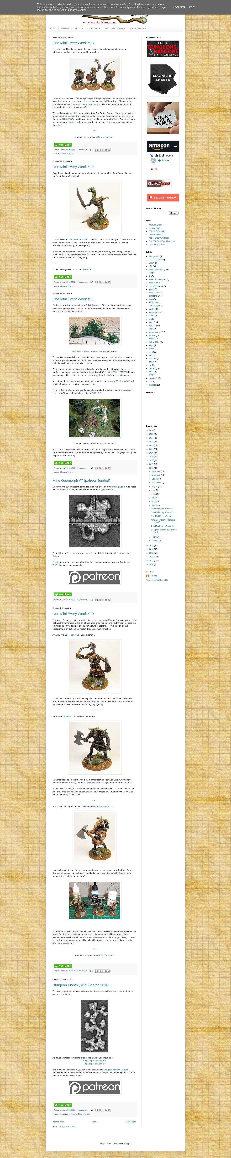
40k (150, 273)
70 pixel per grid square (94, 1064)
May (154, 498)
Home (95, 1122)
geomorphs (72, 1114)
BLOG (53, 28)
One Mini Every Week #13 (73, 43)
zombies (152, 385)
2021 (151, 449)
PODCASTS (94, 28)
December (156, 471)
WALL (118, 381)
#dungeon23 (154, 256)
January (155, 541)
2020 (151, 453)
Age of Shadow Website (159, 238)
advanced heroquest (157, 279)
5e (150, 276)
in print (151, 315)
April (154, 501)
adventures (153, 283)
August (155, 486)
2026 (151, 430)
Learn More (179, 7)
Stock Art (152, 358)
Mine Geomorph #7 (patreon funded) (81, 480)
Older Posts (131, 1122)
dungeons (64, 1114)
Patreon (87, 1114)
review (151, 348)
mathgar (152, 326)
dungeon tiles (154, 293)
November (156, 475)
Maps (80, 1114)
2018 (151, 460)
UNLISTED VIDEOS (115, 28)
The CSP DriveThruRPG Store (162, 241)
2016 (151, 468)
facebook (109, 137)
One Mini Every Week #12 (73, 167)
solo (150, 355)
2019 (151, 457)
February (156, 537)
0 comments (82, 599)
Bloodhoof (68, 716)
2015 (151, 545)
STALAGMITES (120, 372)
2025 (151, 434)
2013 (151, 553)
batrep (151, 289)
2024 (151, 438)
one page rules (155, 332)
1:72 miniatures (155, 260)
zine (150, 381)
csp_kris (153, 576)
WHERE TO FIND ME (72, 28)
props (151, 345)
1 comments (82, 282)
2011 (151, 560)
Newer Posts (58, 1122)
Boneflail (74, 635)
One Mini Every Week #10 (73, 614)
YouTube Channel (156, 225)
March (155, 505)
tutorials (152, 368)
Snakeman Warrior (79, 239)
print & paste (154, 342)
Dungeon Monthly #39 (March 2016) (80, 985)
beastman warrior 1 (103, 806)
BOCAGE (96, 393)
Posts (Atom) (69, 1126)
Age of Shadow (155, 286)
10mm (151, 263)
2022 (151, 445)
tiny (150, 365)
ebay (151, 299)
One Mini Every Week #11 (73, 299)
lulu (150, 319)
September (157, 483)
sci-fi (151, 352)
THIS (54, 565)
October (155, 479)
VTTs (151, 372)
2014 (151, 549)
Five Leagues (154, 306)
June (154, 494)
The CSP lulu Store (157, 244)
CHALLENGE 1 (138, 28)
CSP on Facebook (156, 231)
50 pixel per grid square (94, 1060)
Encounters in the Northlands (84, 104)
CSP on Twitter (155, 235)
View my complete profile (157, 580)
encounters (153, 302)
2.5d (150, 266)
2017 (151, 464)
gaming (152, 309)
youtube (152, 378)
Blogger (127, 1143)
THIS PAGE (67, 119)
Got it (191, 7)
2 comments (82, 468)
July (154, 490)
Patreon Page (154, 228)
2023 (151, 441)
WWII (151, 375)
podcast (152, 339)
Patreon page (116, 487)
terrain (151, 362)
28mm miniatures (66, 154)
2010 (151, 564)
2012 (151, 557)
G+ (98, 137)
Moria (151, 329)
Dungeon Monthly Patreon (116, 1070)
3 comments (82, 150)
